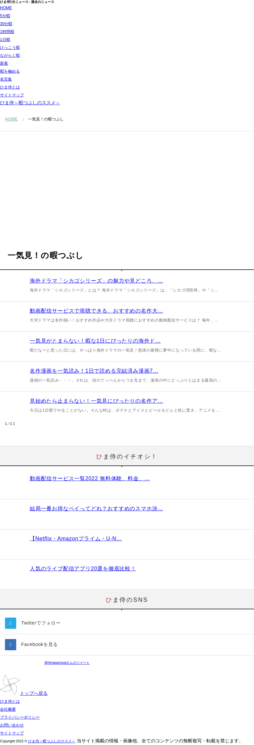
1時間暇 (7, 31)
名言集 (6, 79)
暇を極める (10, 71)
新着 (4, 63)
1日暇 (5, 39)
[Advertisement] (127, 181)
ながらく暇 (10, 55)
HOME (6, 8)
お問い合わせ (12, 725)
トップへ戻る (24, 693)
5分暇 (5, 16)
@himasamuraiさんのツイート (67, 662)
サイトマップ (12, 95)
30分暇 (6, 23)
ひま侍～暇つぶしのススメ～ (30, 102)
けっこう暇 (10, 47)
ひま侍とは (10, 87)
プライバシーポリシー (20, 717)
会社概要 (8, 709)
